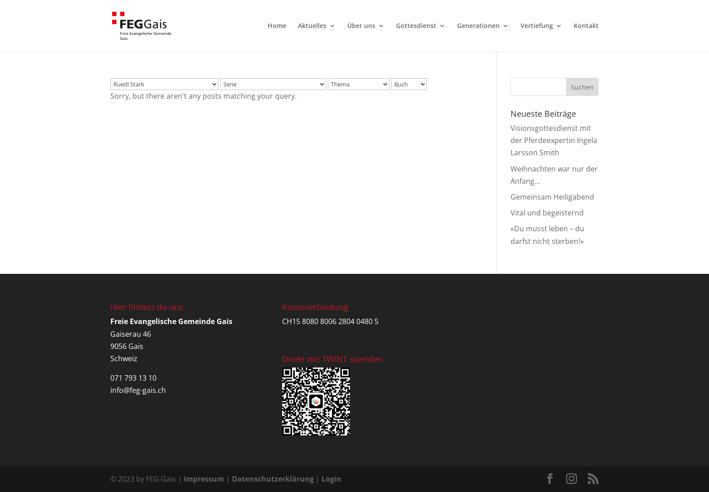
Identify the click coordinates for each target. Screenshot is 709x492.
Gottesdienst (416, 26)
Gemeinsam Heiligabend (552, 197)
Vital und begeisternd (547, 213)
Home (277, 26)
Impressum (204, 479)
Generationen (478, 26)
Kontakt (586, 26)
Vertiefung (536, 26)
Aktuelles (312, 26)
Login (331, 479)
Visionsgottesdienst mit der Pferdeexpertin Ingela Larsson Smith (553, 140)
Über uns (361, 26)
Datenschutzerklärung (273, 479)
